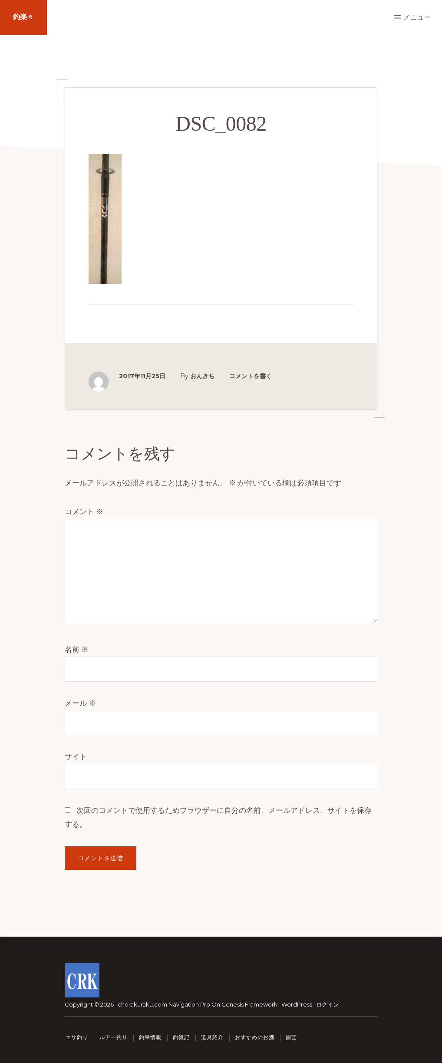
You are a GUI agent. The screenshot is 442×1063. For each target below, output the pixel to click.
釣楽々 (23, 17)
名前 (77, 649)
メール (80, 703)
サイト (76, 756)
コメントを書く (250, 376)
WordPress (296, 1004)
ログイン (327, 1004)
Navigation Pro (189, 1004)
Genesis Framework (249, 1004)
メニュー (417, 17)
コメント (84, 511)
